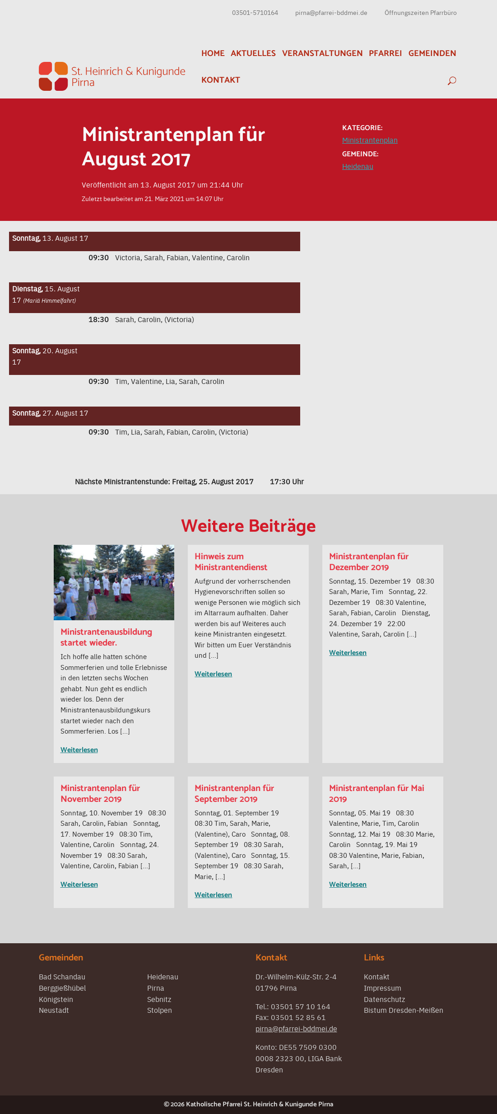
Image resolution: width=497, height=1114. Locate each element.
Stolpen (159, 1010)
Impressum (382, 987)
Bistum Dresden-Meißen (403, 1010)
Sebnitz (159, 999)
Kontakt (220, 80)
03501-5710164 (255, 12)
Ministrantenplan (370, 140)
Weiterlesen (79, 750)
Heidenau (357, 166)
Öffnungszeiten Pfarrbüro (421, 12)
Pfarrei (385, 54)
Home (213, 54)
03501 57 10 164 (300, 1006)
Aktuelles (253, 54)
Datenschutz (384, 999)
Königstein (56, 999)
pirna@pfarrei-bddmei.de (331, 12)
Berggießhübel (62, 987)
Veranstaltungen (322, 54)
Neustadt (54, 1010)
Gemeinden (432, 54)
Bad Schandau (62, 976)
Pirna (155, 987)
